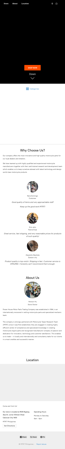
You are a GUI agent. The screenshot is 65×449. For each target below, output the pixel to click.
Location (25, 3)
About (15, 3)
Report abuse (41, 444)
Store (6, 3)
